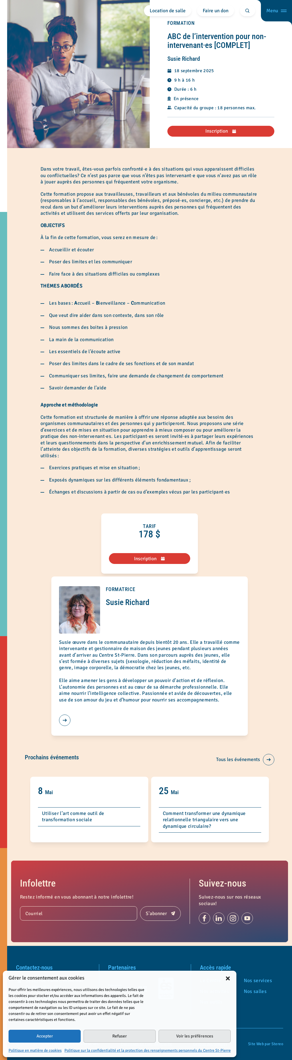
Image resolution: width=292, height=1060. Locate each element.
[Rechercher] (248, 10)
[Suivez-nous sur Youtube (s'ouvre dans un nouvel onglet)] (247, 918)
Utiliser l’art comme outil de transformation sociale (73, 816)
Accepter (44, 1036)
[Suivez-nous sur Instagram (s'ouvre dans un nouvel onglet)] (233, 918)
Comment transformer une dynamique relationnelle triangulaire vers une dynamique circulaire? (204, 819)
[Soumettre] (160, 913)
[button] (228, 978)
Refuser (119, 1036)
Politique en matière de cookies (35, 1050)
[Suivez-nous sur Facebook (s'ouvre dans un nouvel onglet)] (204, 918)
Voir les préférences (194, 1036)
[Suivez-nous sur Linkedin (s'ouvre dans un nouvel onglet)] (218, 918)
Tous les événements (245, 759)
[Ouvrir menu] (276, 10)
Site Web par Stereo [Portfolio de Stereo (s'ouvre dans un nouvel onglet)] (265, 1044)
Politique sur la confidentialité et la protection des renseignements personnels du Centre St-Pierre (147, 1050)
